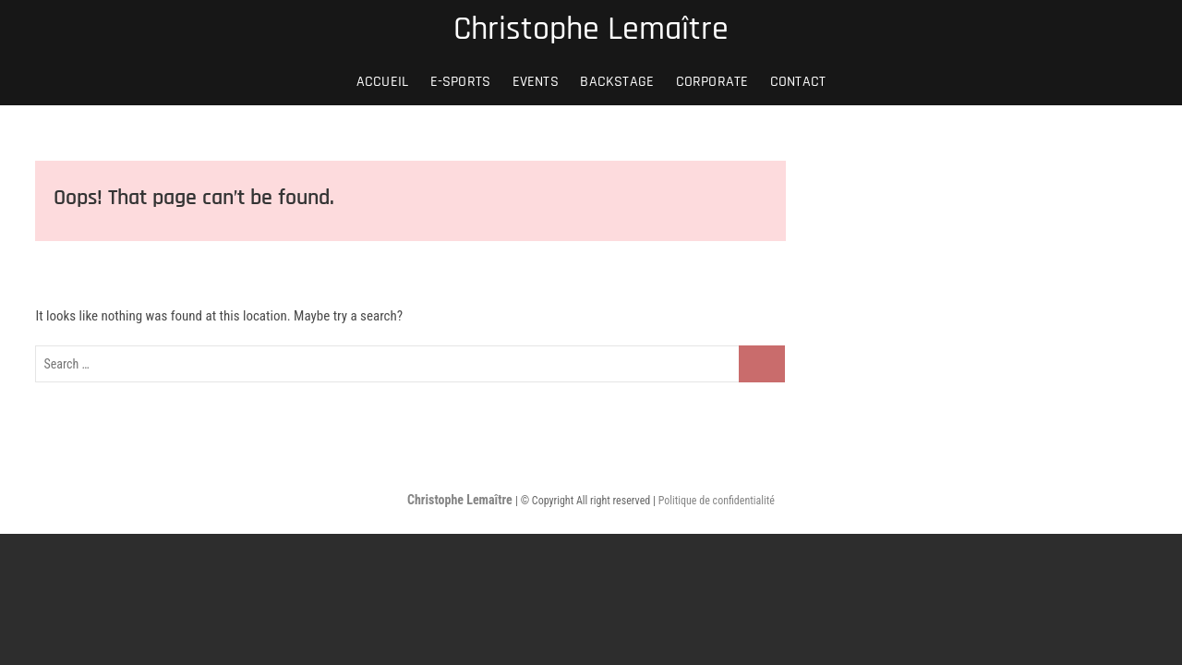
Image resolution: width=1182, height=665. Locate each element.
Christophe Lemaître (591, 29)
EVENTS (536, 81)
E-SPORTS (460, 81)
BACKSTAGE (617, 81)
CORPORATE (712, 81)
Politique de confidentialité (716, 500)
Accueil (382, 81)
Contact (798, 81)
